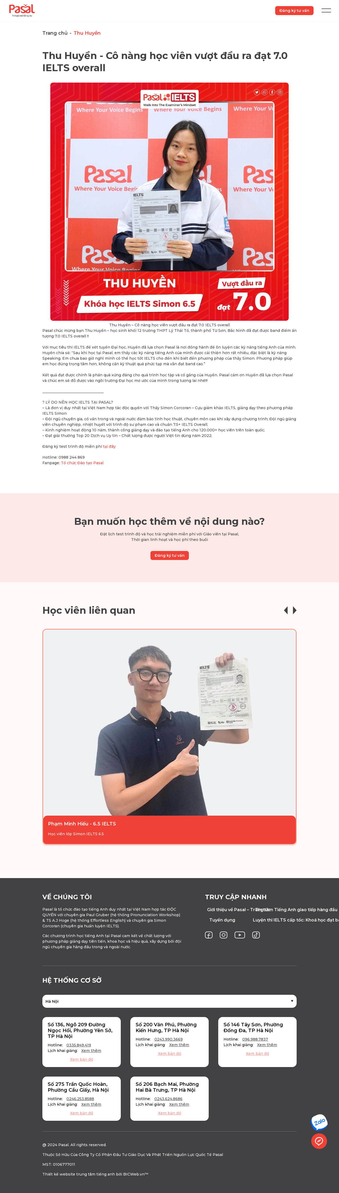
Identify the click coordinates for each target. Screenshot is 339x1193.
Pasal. (63, 1144)
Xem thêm (91, 1050)
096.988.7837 (255, 1039)
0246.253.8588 (80, 1098)
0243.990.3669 (168, 1039)
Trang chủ (55, 33)
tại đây (109, 446)
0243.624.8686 (168, 1098)
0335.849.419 (78, 1045)
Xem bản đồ (81, 1059)
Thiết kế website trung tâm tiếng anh (78, 1174)
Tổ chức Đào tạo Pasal (82, 463)
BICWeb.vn (134, 1174)
